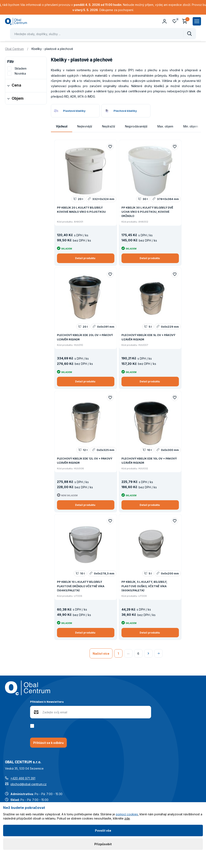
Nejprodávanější (136, 126)
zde (127, 818)
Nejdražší (108, 126)
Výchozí (61, 126)
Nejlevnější (84, 126)
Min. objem (190, 126)
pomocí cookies (127, 814)
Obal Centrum (14, 49)
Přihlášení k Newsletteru (47, 701)
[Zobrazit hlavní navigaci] (197, 21)
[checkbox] (33, 726)
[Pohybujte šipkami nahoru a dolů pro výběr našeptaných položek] (103, 33)
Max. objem (165, 126)
